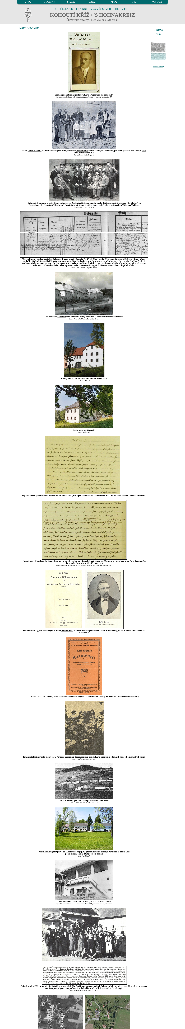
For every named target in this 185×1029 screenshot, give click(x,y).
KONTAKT (157, 2)
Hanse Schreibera (62, 203)
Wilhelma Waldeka (130, 205)
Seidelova (61, 317)
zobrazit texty (158, 67)
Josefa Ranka (82, 151)
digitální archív (107, 97)
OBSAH (92, 2)
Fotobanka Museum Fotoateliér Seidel (86, 319)
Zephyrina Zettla (79, 203)
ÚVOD (28, 2)
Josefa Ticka (103, 205)
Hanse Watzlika (34, 151)
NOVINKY (49, 2)
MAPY (114, 2)
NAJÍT (135, 2)
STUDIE (71, 2)
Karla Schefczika (102, 757)
